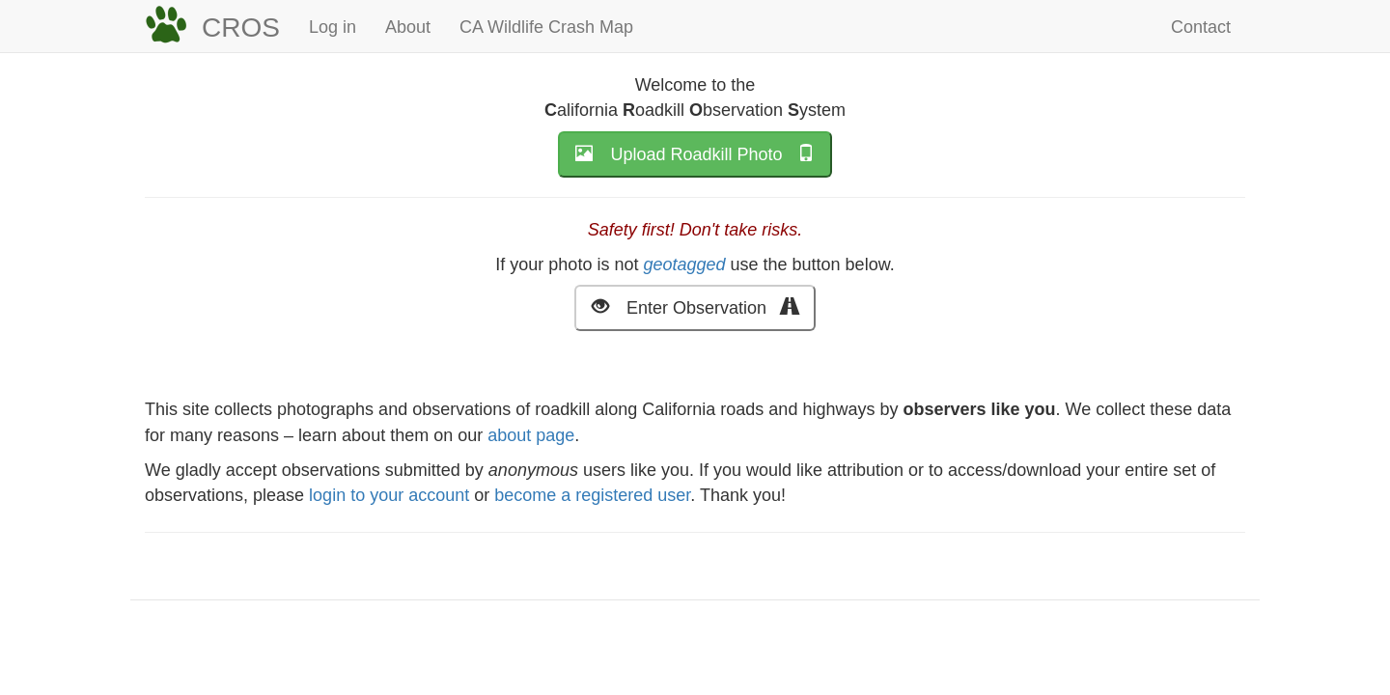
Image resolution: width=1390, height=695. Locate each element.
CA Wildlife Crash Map (546, 27)
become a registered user (592, 495)
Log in (332, 27)
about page (530, 435)
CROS (241, 27)
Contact (1201, 27)
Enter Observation (695, 306)
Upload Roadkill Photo (694, 153)
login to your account (389, 495)
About (408, 27)
